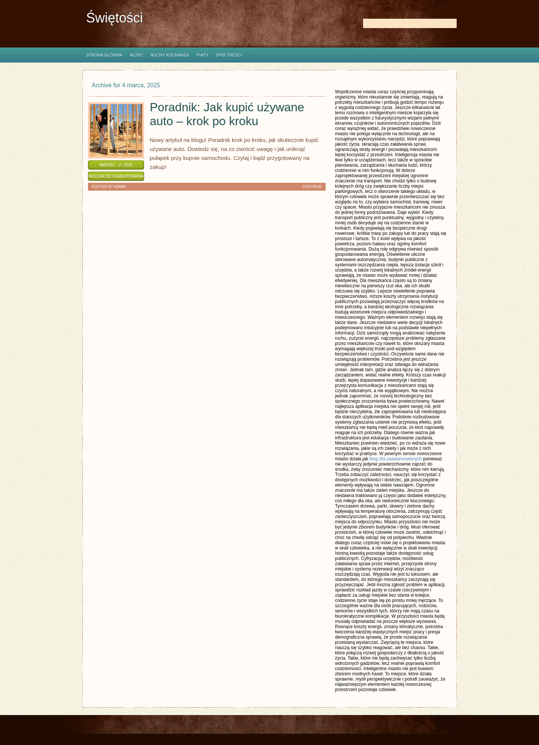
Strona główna (104, 55)
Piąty (203, 55)
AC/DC (136, 55)
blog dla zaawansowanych (395, 458)
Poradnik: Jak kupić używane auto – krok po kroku (227, 114)
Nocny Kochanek (169, 55)
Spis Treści (229, 55)
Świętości (114, 17)
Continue (312, 187)
